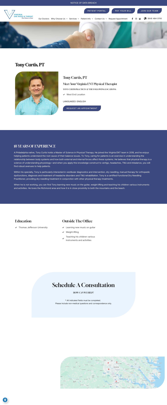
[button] (96, 10)
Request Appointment (155, 342)
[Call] (153, 18)
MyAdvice (61, 399)
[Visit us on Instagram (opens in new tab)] (136, 19)
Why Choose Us (104, 342)
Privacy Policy (136, 399)
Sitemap (161, 399)
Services (117, 342)
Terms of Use (150, 399)
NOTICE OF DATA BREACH (83, 3)
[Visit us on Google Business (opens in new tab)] (140, 19)
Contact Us (139, 342)
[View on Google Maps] (112, 372)
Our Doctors (90, 342)
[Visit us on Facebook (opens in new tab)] (132, 19)
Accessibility (122, 399)
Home (80, 342)
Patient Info (128, 342)
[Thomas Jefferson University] (31, 227)
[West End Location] (74, 94)
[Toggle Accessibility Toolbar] (5, 400)
